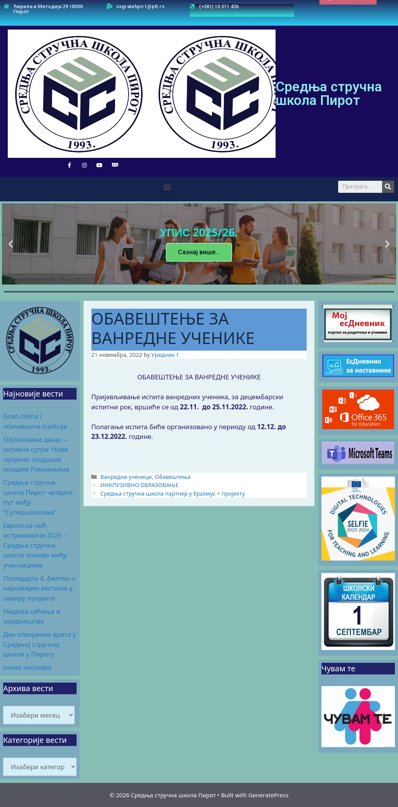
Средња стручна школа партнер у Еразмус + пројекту (172, 493)
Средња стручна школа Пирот (329, 93)
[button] (348, 8)
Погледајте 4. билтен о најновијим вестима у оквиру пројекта (39, 588)
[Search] (388, 187)
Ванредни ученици (126, 476)
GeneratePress (268, 795)
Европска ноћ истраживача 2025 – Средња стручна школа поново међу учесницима (35, 545)
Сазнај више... (199, 251)
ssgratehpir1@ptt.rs (140, 6)
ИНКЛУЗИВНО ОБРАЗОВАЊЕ (139, 485)
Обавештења (172, 476)
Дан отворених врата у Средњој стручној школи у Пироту (39, 644)
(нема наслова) (27, 667)
